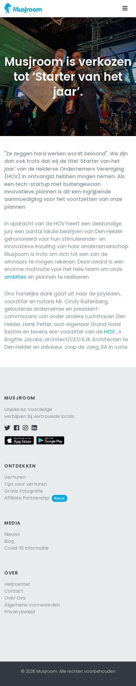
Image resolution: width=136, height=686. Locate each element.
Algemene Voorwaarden (32, 605)
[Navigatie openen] (125, 8)
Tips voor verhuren (25, 484)
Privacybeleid (19, 611)
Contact (13, 591)
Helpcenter (17, 584)
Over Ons (15, 598)
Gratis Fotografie (23, 491)
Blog (9, 541)
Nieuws (12, 534)
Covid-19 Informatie (26, 548)
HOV (109, 331)
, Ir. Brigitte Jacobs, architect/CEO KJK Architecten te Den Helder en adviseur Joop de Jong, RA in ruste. (66, 339)
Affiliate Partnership (35, 498)
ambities (15, 277)
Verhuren (15, 477)
